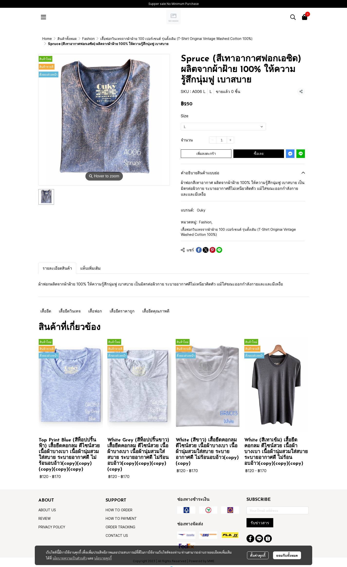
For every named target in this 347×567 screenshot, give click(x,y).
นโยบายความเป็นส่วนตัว (70, 558)
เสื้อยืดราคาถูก (122, 305)
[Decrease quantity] (212, 134)
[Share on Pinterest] (212, 245)
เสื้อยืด (45, 305)
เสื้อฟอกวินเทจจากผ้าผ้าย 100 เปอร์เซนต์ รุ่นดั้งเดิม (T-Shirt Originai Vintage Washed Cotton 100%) (142, 39)
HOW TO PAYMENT (121, 513)
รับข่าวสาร (260, 517)
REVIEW (44, 513)
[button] (293, 17)
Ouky (201, 205)
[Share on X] (206, 245)
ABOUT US (47, 505)
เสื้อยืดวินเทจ (70, 305)
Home (47, 39)
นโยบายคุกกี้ (103, 558)
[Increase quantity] (230, 134)
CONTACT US (117, 530)
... (58, 39)
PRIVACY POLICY (51, 522)
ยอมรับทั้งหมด (287, 555)
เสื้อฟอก (95, 305)
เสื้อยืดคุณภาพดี (155, 305)
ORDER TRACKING (120, 522)
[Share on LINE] (219, 245)
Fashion (205, 217)
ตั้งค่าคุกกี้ (257, 555)
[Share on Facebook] (199, 245)
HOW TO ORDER (119, 505)
